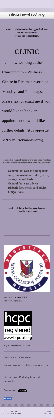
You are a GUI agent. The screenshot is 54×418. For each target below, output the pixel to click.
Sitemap (14, 411)
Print (6, 411)
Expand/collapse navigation (27, 4)
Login (49, 411)
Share (7, 398)
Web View (47, 413)
